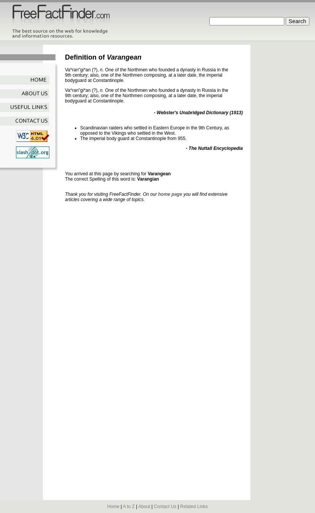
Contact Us (165, 506)
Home (113, 506)
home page (170, 194)
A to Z (129, 506)
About (144, 506)
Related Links (194, 506)
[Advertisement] (284, 158)
